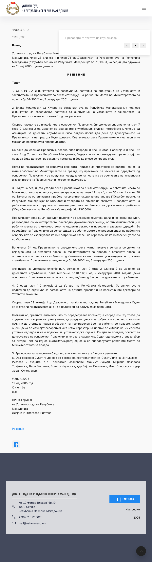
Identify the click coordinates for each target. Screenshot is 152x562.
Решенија (18, 428)
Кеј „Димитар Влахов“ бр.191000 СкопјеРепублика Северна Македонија (37, 507)
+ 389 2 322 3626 (27, 517)
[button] (144, 8)
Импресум (132, 509)
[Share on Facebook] (16, 444)
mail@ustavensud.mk (29, 523)
